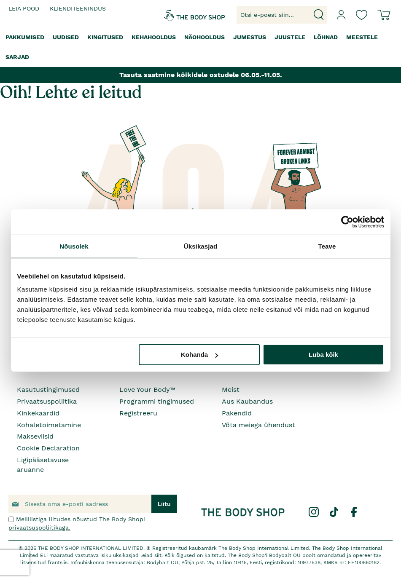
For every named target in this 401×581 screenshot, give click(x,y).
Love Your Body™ (147, 390)
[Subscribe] (164, 504)
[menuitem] (24, 37)
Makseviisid (35, 436)
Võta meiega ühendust (258, 425)
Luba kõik (323, 354)
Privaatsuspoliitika (47, 401)
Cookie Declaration (48, 448)
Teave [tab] (327, 245)
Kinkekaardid (38, 413)
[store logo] (178, 15)
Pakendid (237, 413)
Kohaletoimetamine (49, 425)
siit (157, 555)
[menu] (200, 47)
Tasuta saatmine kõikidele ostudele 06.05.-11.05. (200, 75)
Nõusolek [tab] (73, 245)
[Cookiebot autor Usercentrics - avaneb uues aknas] (347, 221)
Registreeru (138, 413)
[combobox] (282, 15)
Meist (231, 390)
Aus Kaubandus (247, 401)
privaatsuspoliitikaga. (39, 527)
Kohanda (199, 354)
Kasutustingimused (48, 390)
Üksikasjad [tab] (200, 245)
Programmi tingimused (156, 401)
